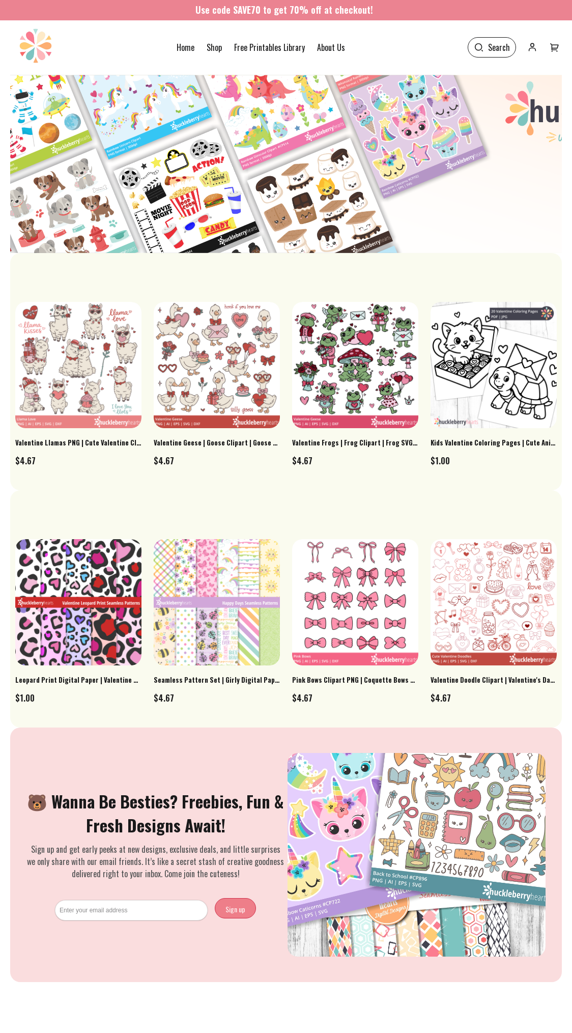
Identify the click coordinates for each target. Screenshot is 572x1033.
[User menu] (555, 47)
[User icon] (532, 47)
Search (499, 47)
